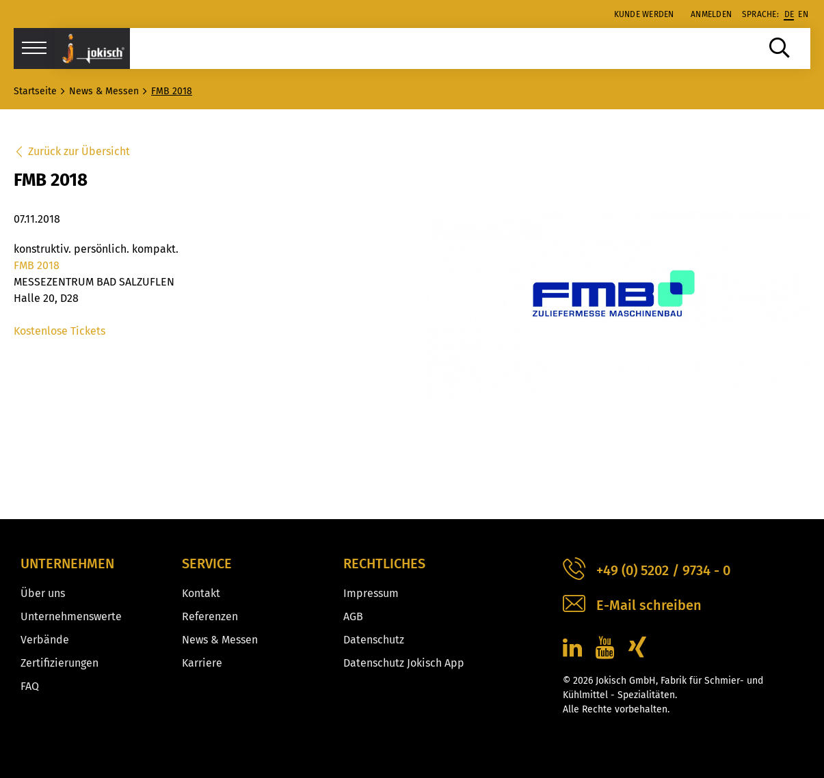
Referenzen (210, 616)
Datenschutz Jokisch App (403, 662)
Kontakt (201, 593)
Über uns (43, 593)
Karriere (202, 662)
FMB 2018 (36, 265)
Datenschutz (373, 639)
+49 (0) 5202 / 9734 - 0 (646, 570)
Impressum (371, 593)
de (789, 14)
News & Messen (220, 639)
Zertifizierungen (59, 662)
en (803, 14)
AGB (353, 616)
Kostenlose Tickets (59, 330)
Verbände (45, 639)
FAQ (30, 686)
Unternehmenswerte (71, 616)
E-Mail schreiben (632, 605)
